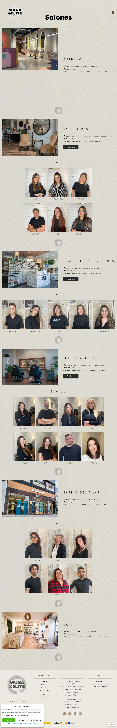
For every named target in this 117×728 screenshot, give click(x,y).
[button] (41, 706)
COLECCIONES (44, 691)
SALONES (44, 688)
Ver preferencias (35, 720)
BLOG (45, 694)
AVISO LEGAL (35, 723)
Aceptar (8, 720)
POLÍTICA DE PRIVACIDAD (24, 723)
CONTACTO (44, 697)
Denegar (22, 720)
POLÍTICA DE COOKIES (11, 723)
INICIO (44, 681)
